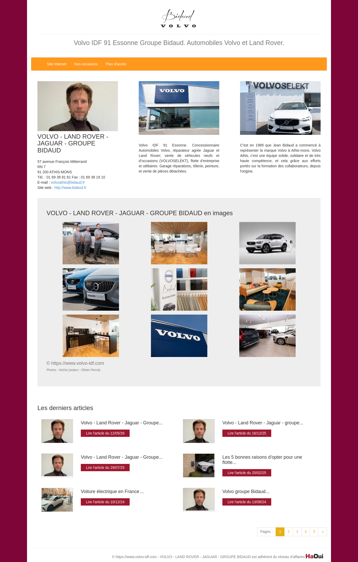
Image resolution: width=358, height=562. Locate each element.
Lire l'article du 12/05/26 (105, 433)
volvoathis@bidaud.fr (68, 182)
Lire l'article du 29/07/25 (105, 467)
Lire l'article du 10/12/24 (105, 502)
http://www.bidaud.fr (70, 188)
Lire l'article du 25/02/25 (247, 473)
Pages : (266, 531)
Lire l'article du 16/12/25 (247, 433)
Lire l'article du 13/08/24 (247, 502)
